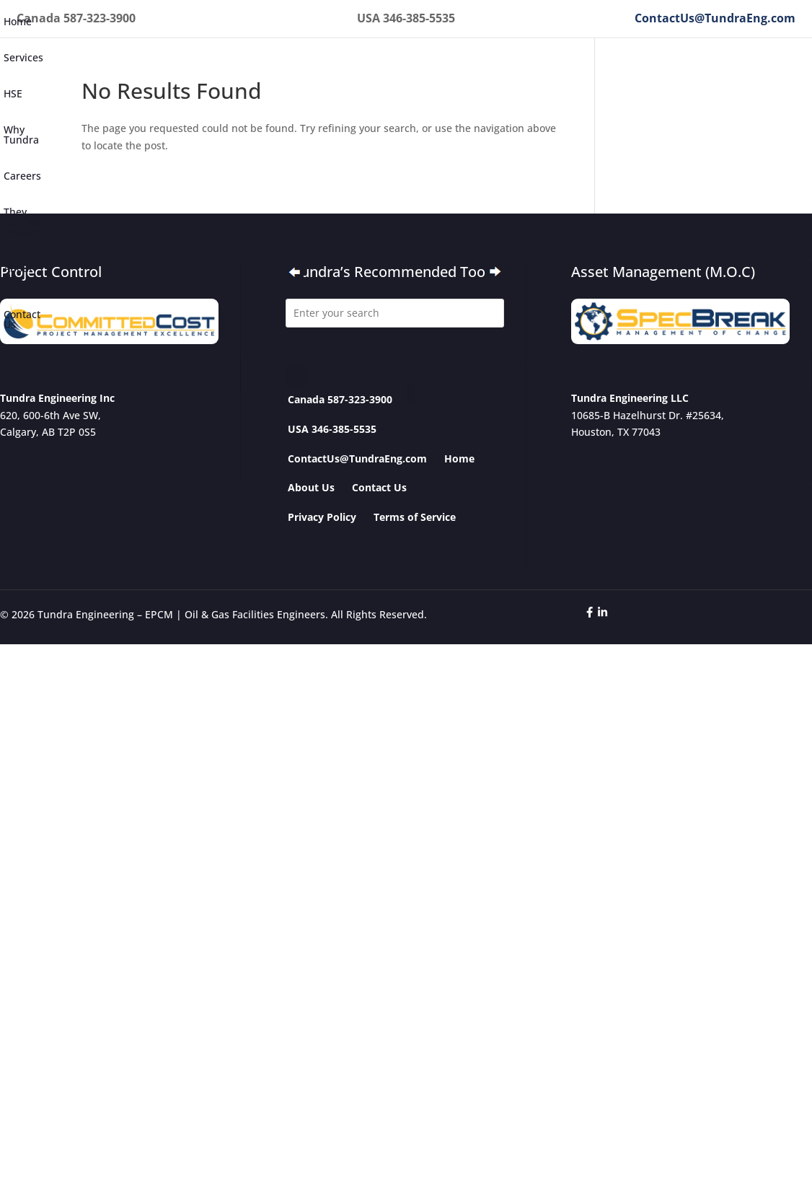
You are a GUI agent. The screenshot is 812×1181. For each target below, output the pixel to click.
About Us (18, 273)
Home (18, 21)
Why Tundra (21, 134)
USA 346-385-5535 (332, 429)
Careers (22, 176)
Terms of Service (415, 517)
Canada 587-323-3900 (340, 399)
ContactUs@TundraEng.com (715, 18)
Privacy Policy (322, 517)
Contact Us (22, 319)
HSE (13, 93)
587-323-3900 (99, 18)
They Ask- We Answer (23, 222)
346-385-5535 (419, 18)
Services (23, 57)
